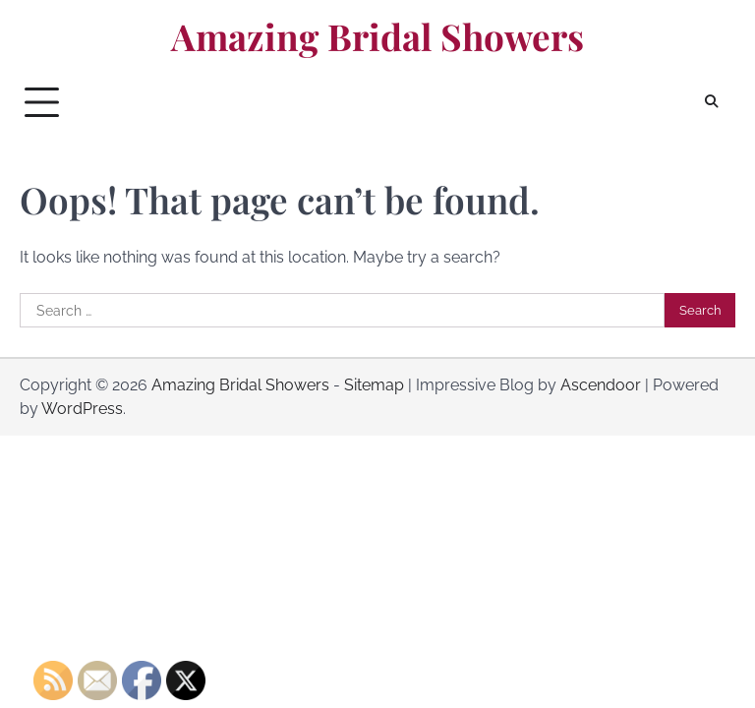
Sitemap (374, 385)
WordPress (82, 408)
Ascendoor (600, 385)
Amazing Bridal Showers (377, 36)
